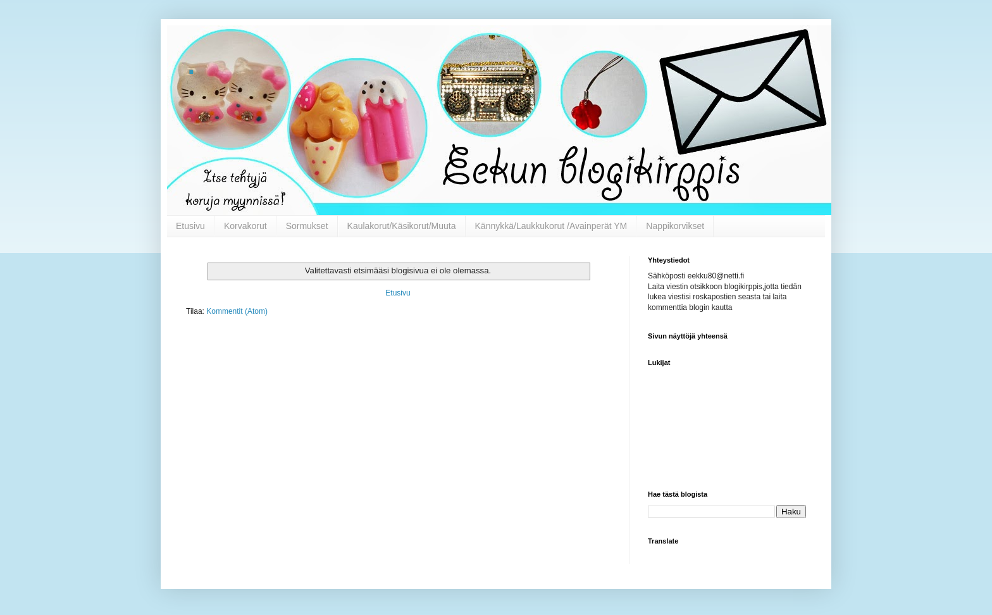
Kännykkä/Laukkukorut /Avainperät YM (551, 226)
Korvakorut (245, 226)
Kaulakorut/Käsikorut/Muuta (401, 226)
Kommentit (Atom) (237, 311)
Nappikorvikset (675, 226)
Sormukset (307, 226)
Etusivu (190, 226)
